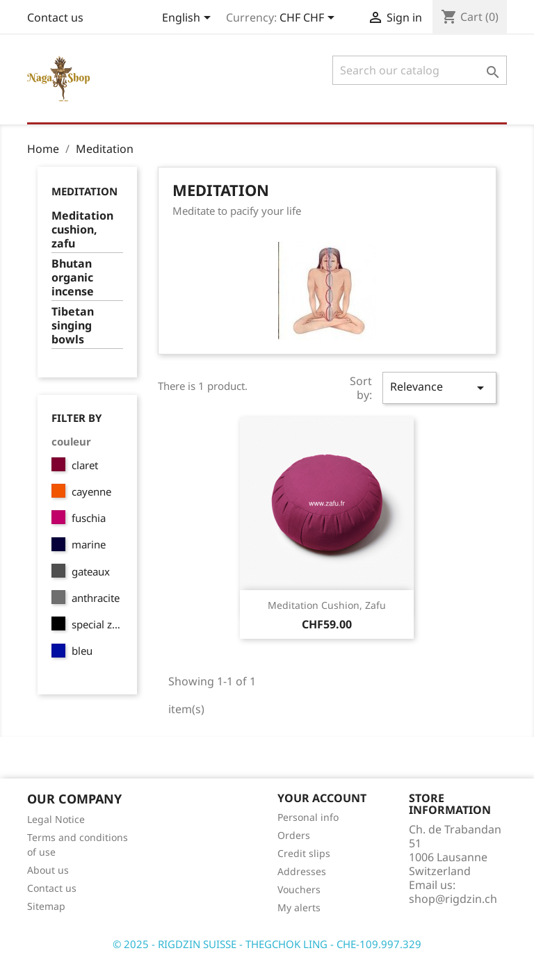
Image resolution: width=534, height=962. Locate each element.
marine (89, 544)
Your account (321, 798)
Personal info (308, 817)
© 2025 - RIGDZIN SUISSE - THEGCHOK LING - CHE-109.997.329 (267, 944)
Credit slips (303, 853)
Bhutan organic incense (72, 277)
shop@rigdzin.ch (453, 898)
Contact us (55, 17)
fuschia (89, 518)
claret (85, 465)
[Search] (419, 70)
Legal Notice (56, 819)
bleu (82, 651)
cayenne (91, 491)
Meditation (84, 191)
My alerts (299, 907)
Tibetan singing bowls (72, 325)
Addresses (301, 871)
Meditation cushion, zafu (82, 230)
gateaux (91, 571)
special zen (97, 624)
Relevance (439, 387)
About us (48, 870)
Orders (293, 835)
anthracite (96, 598)
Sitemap (46, 906)
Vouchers (299, 889)
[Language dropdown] (189, 18)
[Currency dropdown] (309, 18)
